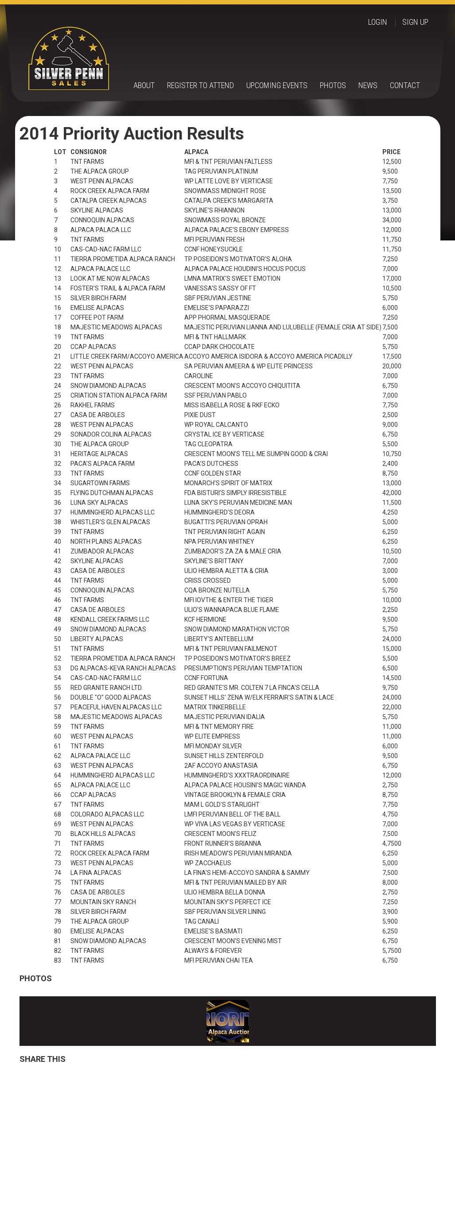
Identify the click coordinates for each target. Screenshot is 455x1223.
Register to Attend (200, 85)
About (144, 85)
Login (377, 22)
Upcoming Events (276, 85)
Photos (333, 85)
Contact (405, 85)
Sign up (415, 22)
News (367, 85)
